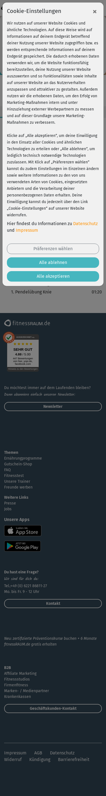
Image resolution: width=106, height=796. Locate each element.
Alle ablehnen (53, 262)
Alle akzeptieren (53, 276)
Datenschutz (85, 223)
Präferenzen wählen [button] (53, 248)
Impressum (27, 230)
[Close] (94, 11)
